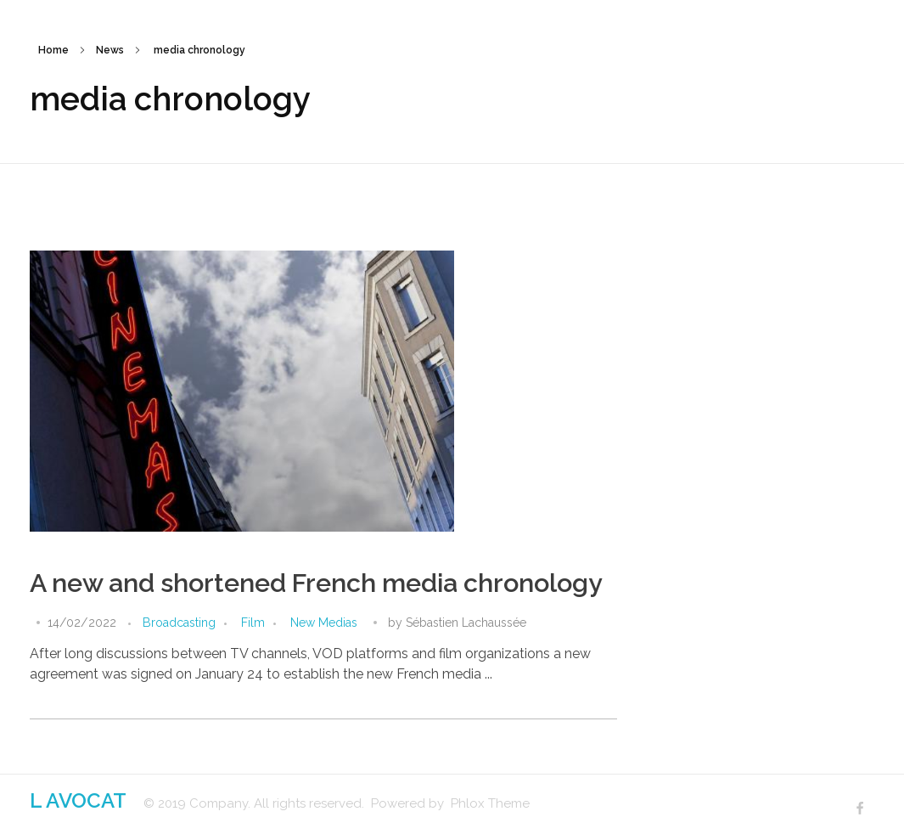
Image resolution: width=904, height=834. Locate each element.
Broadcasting (179, 622)
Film (253, 622)
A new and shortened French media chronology (316, 583)
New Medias (323, 622)
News (110, 50)
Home (53, 50)
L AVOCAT (78, 800)
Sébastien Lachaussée (466, 622)
